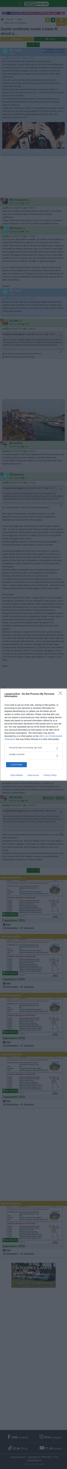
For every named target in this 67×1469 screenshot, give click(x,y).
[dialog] (33, 734)
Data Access (33, 775)
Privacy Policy (50, 775)
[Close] (61, 694)
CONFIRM (16, 764)
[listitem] (33, 748)
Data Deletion (17, 775)
